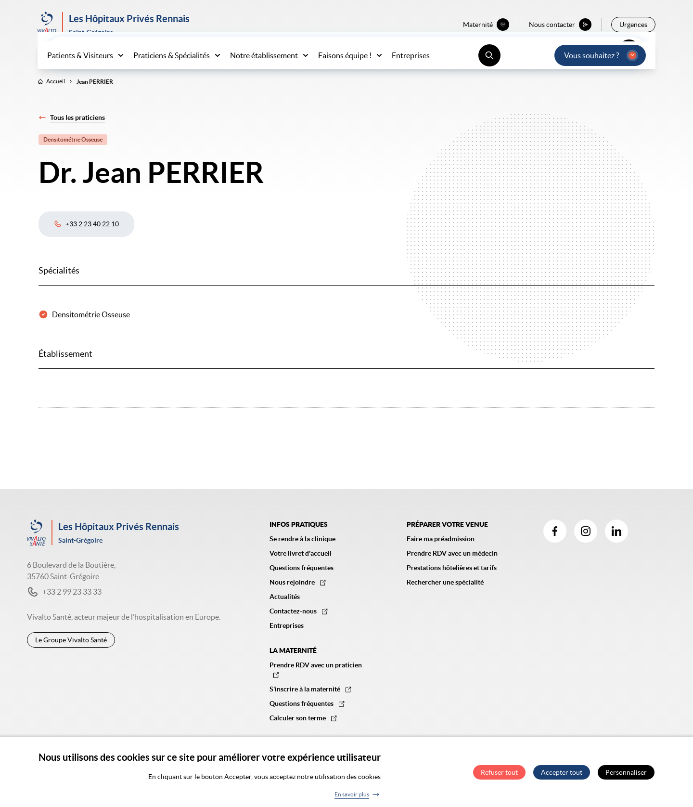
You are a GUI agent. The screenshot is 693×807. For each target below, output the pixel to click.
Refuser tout (499, 777)
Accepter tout (561, 777)
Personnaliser (626, 777)
